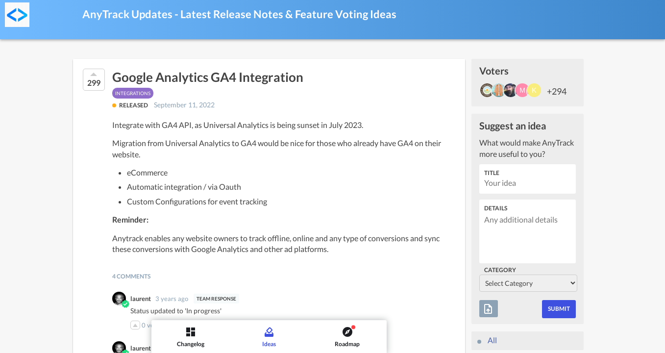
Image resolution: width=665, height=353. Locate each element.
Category (500, 270)
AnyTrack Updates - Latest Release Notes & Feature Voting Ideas (239, 14)
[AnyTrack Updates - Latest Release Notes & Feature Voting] (17, 14)
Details (495, 208)
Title (491, 172)
